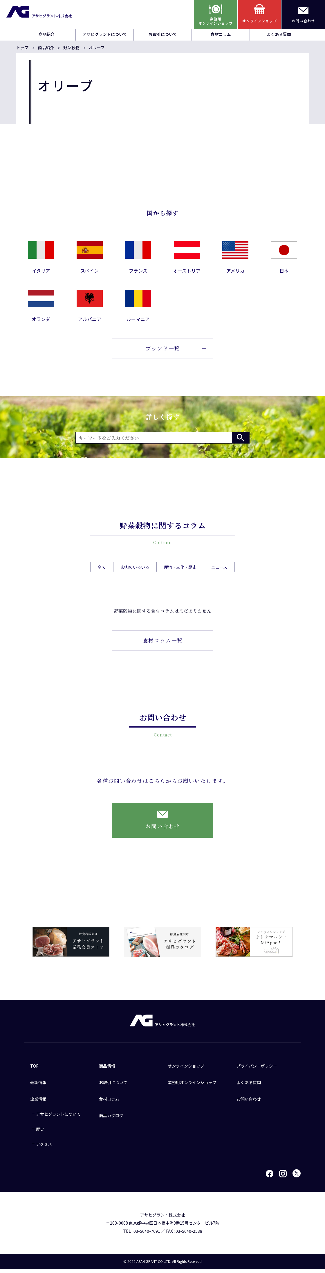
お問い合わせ (248, 1103)
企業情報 (38, 1103)
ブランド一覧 (175, 348)
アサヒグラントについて (104, 34)
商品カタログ (111, 1119)
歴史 (40, 1133)
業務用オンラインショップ (192, 1086)
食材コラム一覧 (174, 657)
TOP (34, 1070)
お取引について (163, 34)
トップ (22, 47)
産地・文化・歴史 (180, 576)
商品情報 (107, 1070)
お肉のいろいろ (135, 576)
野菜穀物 (71, 47)
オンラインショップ (186, 1070)
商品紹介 (46, 34)
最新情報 (38, 1086)
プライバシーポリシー (256, 1070)
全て (102, 576)
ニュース (219, 576)
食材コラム (221, 34)
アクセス (44, 1148)
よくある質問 (279, 34)
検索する (240, 437)
